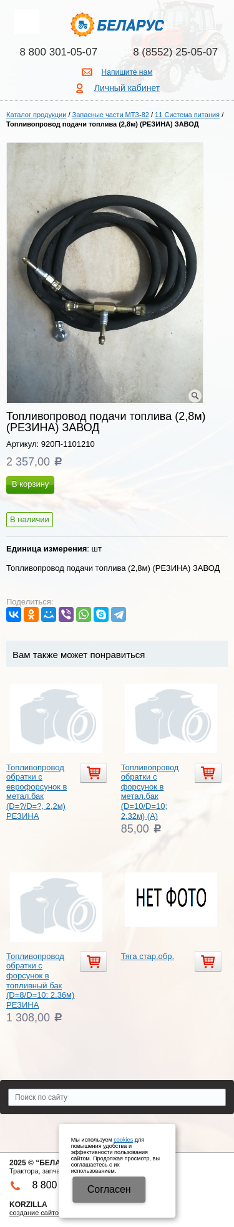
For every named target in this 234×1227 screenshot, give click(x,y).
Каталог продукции (36, 114)
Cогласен (109, 1189)
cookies (123, 1140)
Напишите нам (127, 72)
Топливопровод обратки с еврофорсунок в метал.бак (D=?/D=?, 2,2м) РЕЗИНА (36, 792)
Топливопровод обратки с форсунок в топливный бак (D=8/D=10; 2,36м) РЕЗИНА (40, 981)
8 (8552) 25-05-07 (175, 52)
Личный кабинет (127, 88)
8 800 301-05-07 (58, 52)
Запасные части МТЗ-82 (110, 114)
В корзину (30, 484)
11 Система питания (187, 114)
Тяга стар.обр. (147, 956)
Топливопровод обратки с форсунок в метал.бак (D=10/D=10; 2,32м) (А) (150, 792)
